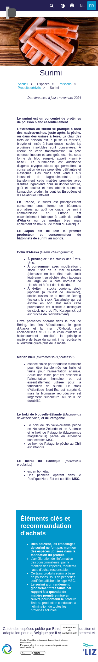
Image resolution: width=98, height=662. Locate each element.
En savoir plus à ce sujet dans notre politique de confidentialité (44, 647)
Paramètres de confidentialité (69, 631)
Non (37, 654)
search (51, 5)
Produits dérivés (29, 88)
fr (91, 5)
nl (82, 5)
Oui (24, 654)
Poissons (65, 84)
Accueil (23, 84)
